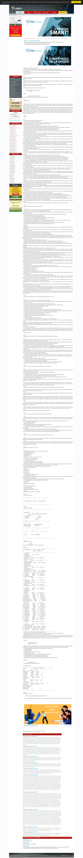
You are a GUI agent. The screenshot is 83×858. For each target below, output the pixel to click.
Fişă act (39, 38)
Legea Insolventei (14, 85)
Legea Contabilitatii (14, 81)
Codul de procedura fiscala (15, 79)
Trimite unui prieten (55, 38)
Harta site (13, 855)
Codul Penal (13, 90)
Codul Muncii (13, 88)
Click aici (16, 22)
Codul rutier (13, 94)
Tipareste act (65, 38)
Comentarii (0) (46, 38)
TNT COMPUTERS (64, 855)
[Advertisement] (15, 56)
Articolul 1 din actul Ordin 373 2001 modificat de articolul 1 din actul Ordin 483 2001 (15, 121)
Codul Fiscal (13, 78)
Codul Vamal (13, 91)
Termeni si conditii (18, 855)
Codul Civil (13, 87)
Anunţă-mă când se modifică (30, 38)
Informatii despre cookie (24, 855)
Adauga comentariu (68, 725)
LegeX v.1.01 (57, 855)
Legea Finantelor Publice (15, 84)
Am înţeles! (76, 2)
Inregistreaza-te (16, 21)
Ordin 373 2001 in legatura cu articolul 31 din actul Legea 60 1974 (15, 114)
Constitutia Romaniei (14, 93)
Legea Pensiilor (13, 82)
